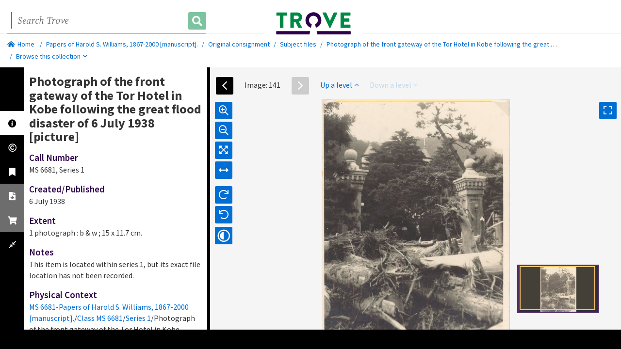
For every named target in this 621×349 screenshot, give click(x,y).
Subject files (298, 44)
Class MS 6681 (100, 318)
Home (20, 44)
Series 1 (138, 318)
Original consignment (239, 44)
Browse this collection (51, 56)
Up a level (339, 85)
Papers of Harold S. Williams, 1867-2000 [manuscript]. (122, 44)
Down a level (394, 85)
